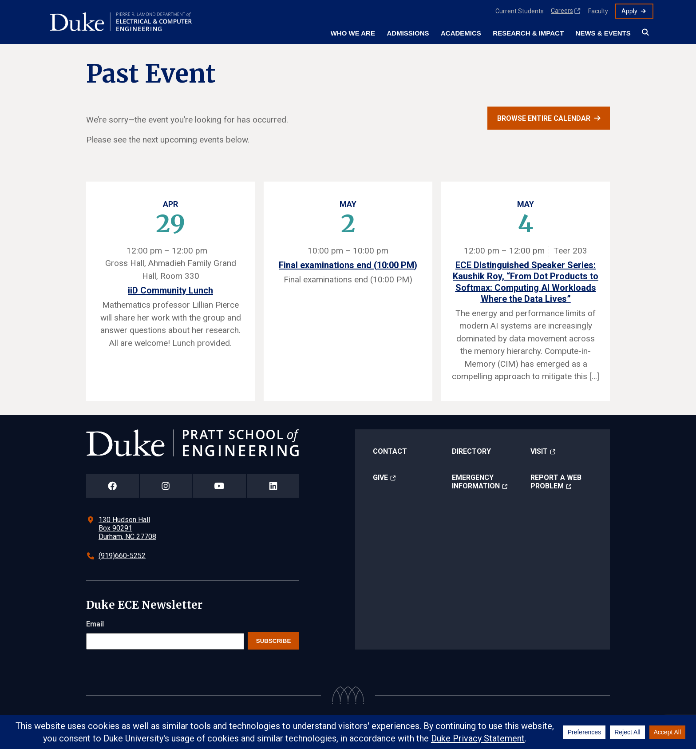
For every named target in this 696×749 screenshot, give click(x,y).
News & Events (603, 33)
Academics (461, 33)
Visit (539, 451)
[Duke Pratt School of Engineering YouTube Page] (219, 486)
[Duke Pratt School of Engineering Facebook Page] (112, 486)
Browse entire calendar (543, 118)
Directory (471, 451)
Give (380, 477)
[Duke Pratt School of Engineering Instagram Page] (166, 486)
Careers (562, 10)
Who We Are (353, 33)
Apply (629, 11)
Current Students (519, 11)
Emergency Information (476, 481)
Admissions (408, 33)
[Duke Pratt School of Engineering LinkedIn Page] (273, 486)
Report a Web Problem (555, 481)
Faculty (598, 11)
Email (95, 624)
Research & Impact (528, 33)
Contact (390, 451)
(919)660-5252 (122, 555)
